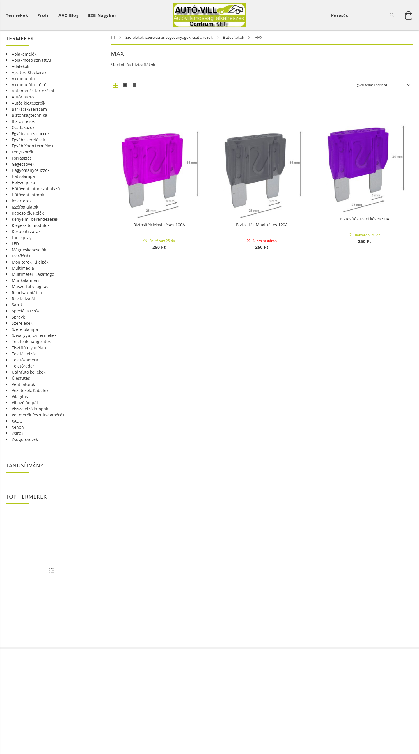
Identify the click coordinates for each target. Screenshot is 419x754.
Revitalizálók (24, 303)
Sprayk (18, 321)
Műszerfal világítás (30, 291)
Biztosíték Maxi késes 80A (262, 515)
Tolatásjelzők (24, 358)
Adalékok (20, 71)
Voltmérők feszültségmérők (38, 419)
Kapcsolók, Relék (28, 217)
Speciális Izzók (26, 315)
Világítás (20, 401)
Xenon (18, 432)
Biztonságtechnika (29, 120)
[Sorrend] (381, 89)
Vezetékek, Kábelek (30, 395)
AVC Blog (68, 17)
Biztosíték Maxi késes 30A (364, 211)
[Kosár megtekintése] (18, 18)
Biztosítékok (23, 126)
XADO (17, 425)
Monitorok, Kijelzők (30, 266)
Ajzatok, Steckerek (29, 77)
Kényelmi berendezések (35, 224)
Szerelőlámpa (25, 334)
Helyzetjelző (23, 187)
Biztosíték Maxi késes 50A (262, 363)
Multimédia (23, 273)
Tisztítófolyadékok (29, 352)
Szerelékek (22, 328)
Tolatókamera (25, 364)
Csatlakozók (23, 132)
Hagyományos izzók (30, 175)
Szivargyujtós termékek (34, 340)
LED (15, 248)
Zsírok (17, 438)
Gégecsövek (23, 169)
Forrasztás (22, 162)
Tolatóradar (23, 370)
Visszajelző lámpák (30, 413)
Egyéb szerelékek (28, 144)
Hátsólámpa (23, 181)
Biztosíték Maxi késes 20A (262, 211)
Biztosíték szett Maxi (159, 211)
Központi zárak (26, 236)
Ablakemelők (24, 58)
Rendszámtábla (27, 297)
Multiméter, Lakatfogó (33, 279)
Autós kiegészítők (28, 107)
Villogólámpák (25, 407)
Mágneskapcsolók (29, 254)
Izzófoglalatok (25, 211)
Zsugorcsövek (25, 444)
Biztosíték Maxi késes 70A (159, 515)
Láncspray (21, 242)
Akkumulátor (24, 83)
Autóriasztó (23, 101)
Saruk (17, 309)
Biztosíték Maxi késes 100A (159, 667)
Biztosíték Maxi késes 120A (262, 667)
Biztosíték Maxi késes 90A (364, 515)
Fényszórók (22, 156)
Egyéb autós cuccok (30, 138)
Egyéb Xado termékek (32, 150)
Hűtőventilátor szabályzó (36, 193)
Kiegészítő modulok (30, 230)
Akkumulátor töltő (29, 89)
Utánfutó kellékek (28, 376)
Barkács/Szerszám (29, 113)
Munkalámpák (25, 285)
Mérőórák (21, 260)
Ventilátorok (23, 389)
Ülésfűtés (21, 383)
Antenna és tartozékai (33, 95)
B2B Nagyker (102, 17)
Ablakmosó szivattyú (31, 65)
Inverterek (21, 205)
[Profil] (43, 18)
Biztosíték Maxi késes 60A (364, 363)
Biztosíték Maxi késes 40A (159, 363)
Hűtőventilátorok (28, 199)
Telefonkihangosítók (31, 346)
